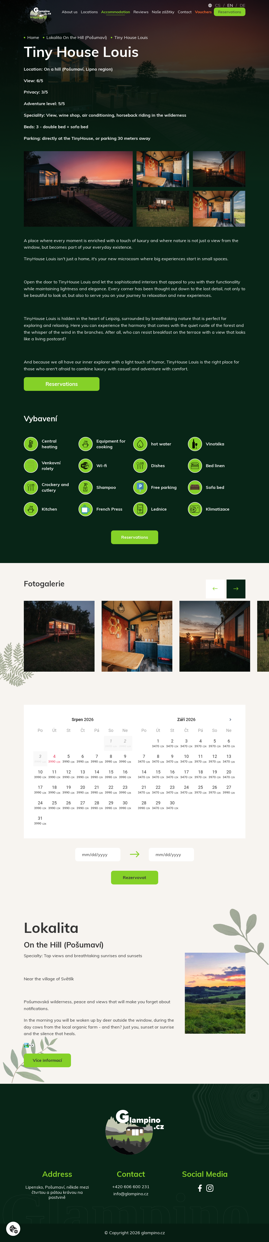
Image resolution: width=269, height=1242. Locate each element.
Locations (89, 11)
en (230, 5)
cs (217, 5)
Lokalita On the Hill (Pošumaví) (76, 40)
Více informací (47, 1060)
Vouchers (203, 11)
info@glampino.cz (130, 1194)
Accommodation (115, 11)
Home (33, 40)
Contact (185, 11)
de (242, 5)
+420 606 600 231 (130, 1187)
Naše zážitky (163, 11)
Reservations (229, 11)
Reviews (141, 11)
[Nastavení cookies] (13, 1229)
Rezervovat (134, 877)
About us (70, 11)
